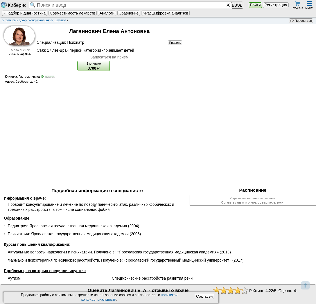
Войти (255, 5)
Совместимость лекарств (72, 13)
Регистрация (275, 5)
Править (175, 42)
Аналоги (107, 13)
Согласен (204, 296)
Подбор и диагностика (24, 13)
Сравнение (128, 13)
